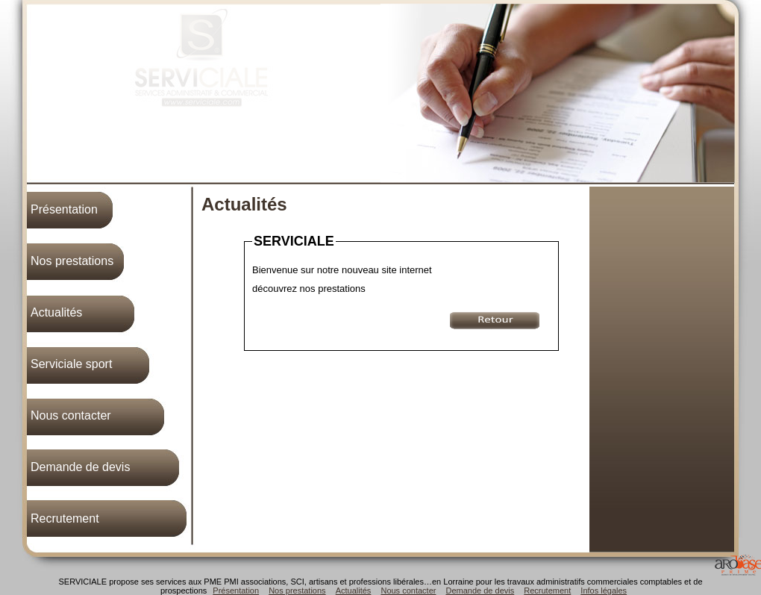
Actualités (56, 312)
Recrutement (65, 518)
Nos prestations (72, 261)
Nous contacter (71, 415)
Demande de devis (80, 467)
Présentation (64, 209)
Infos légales (603, 590)
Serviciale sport (71, 364)
